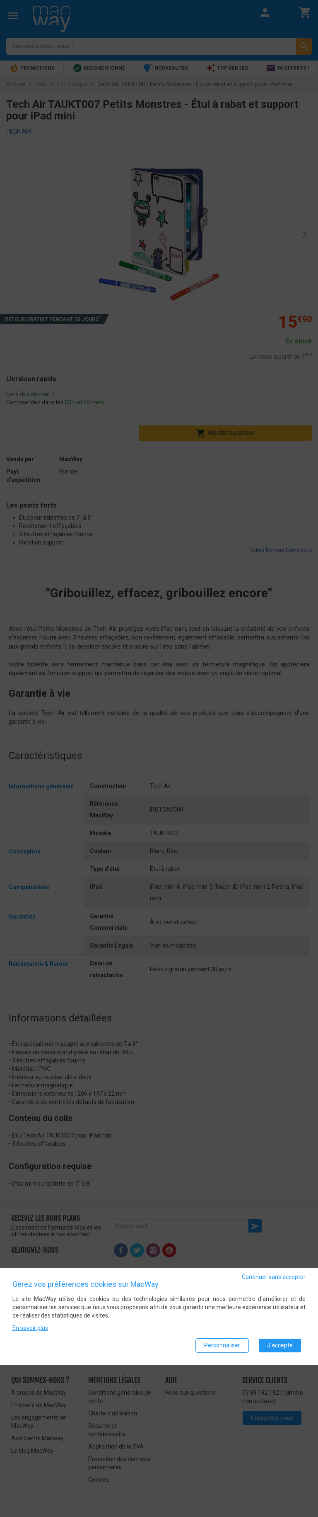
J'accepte (280, 1345)
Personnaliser (222, 1345)
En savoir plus (30, 1328)
